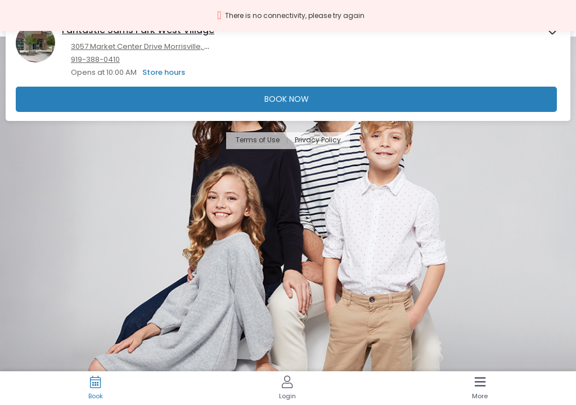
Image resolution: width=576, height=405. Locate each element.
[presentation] (288, 66)
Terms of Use (258, 140)
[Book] (95, 388)
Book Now (286, 99)
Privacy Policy (318, 140)
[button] (288, 15)
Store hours (163, 72)
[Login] (287, 388)
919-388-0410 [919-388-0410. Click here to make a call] (95, 59)
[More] (480, 388)
